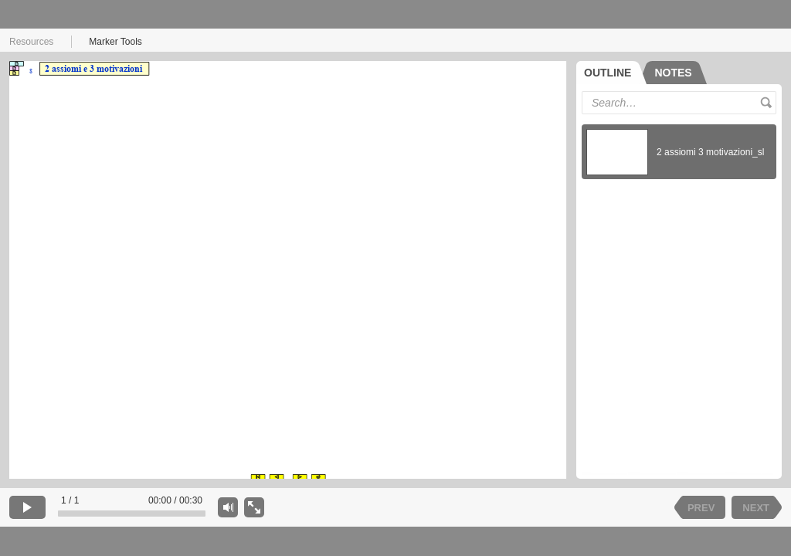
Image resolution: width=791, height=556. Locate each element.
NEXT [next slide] (755, 508)
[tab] (611, 72)
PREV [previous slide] (701, 508)
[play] (27, 507)
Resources (31, 41)
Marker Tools (115, 41)
